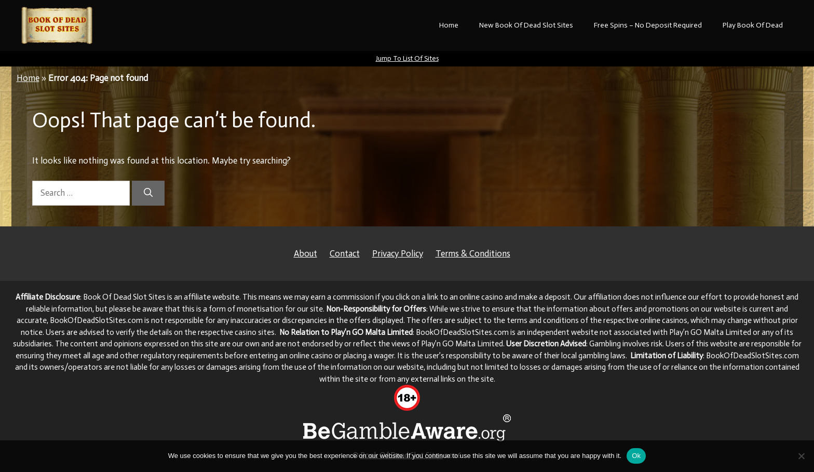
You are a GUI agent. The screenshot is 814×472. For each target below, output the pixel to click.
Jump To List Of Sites (407, 58)
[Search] (148, 193)
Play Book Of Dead (753, 25)
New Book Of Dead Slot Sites (526, 25)
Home (448, 25)
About (305, 253)
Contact (345, 253)
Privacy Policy (397, 253)
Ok (636, 456)
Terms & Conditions (473, 253)
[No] (801, 456)
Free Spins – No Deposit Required (648, 25)
